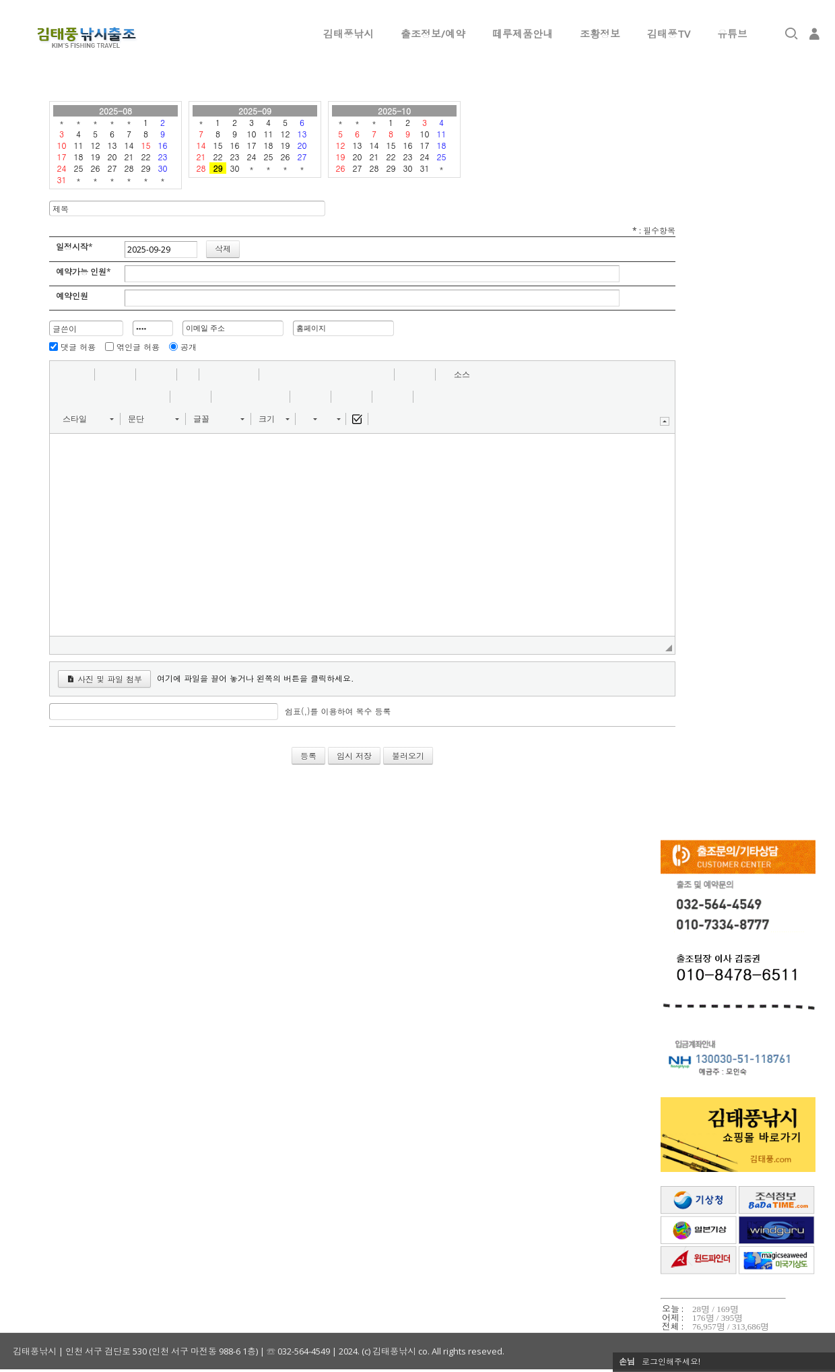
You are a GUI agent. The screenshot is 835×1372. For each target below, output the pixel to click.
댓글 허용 (78, 346)
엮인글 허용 (138, 346)
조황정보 (600, 33)
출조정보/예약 (433, 33)
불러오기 (408, 755)
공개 (188, 346)
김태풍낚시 (348, 33)
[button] (64, 374)
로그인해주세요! (671, 1361)
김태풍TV (668, 33)
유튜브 (732, 33)
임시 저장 (354, 755)
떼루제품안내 (522, 33)
